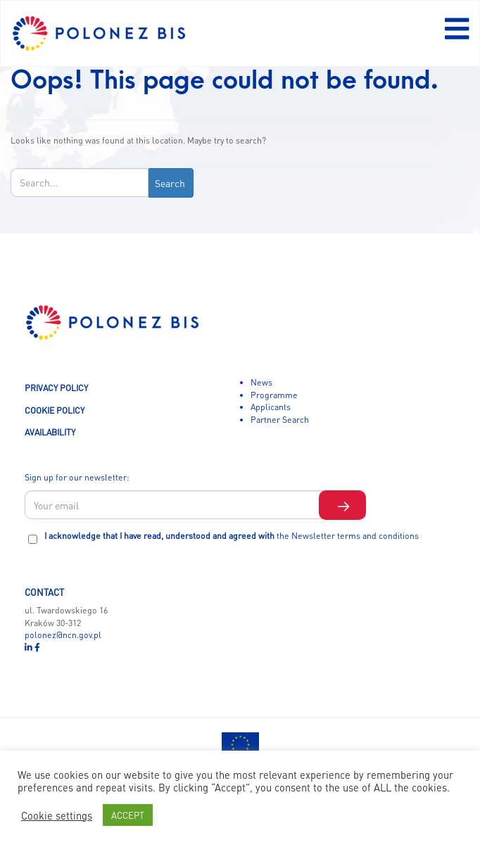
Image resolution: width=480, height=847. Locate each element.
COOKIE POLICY (54, 410)
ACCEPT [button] (127, 815)
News (261, 382)
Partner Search (280, 419)
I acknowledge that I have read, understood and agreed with (231, 535)
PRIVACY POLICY (56, 387)
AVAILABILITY (50, 432)
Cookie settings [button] (56, 815)
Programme (274, 394)
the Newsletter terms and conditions (348, 535)
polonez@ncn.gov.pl (63, 634)
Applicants (271, 406)
